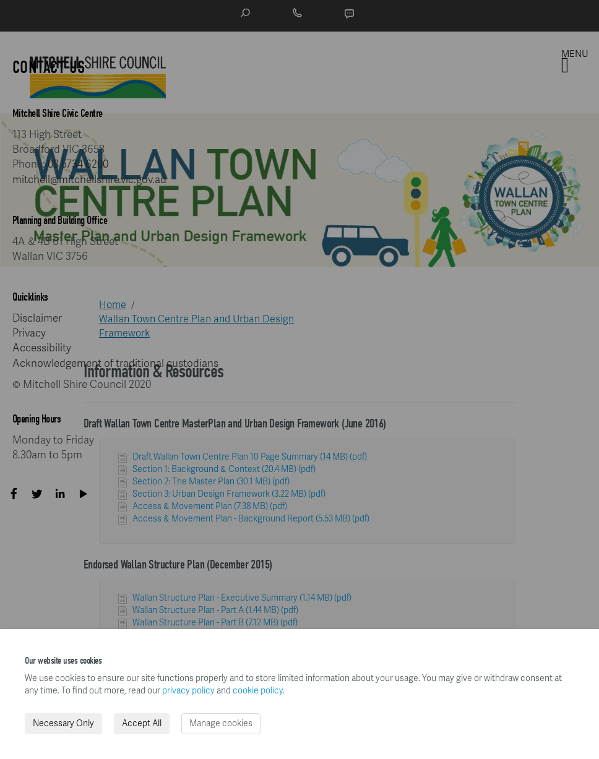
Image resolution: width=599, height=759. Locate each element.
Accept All (142, 723)
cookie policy (258, 690)
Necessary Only (63, 723)
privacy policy (188, 690)
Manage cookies (220, 723)
